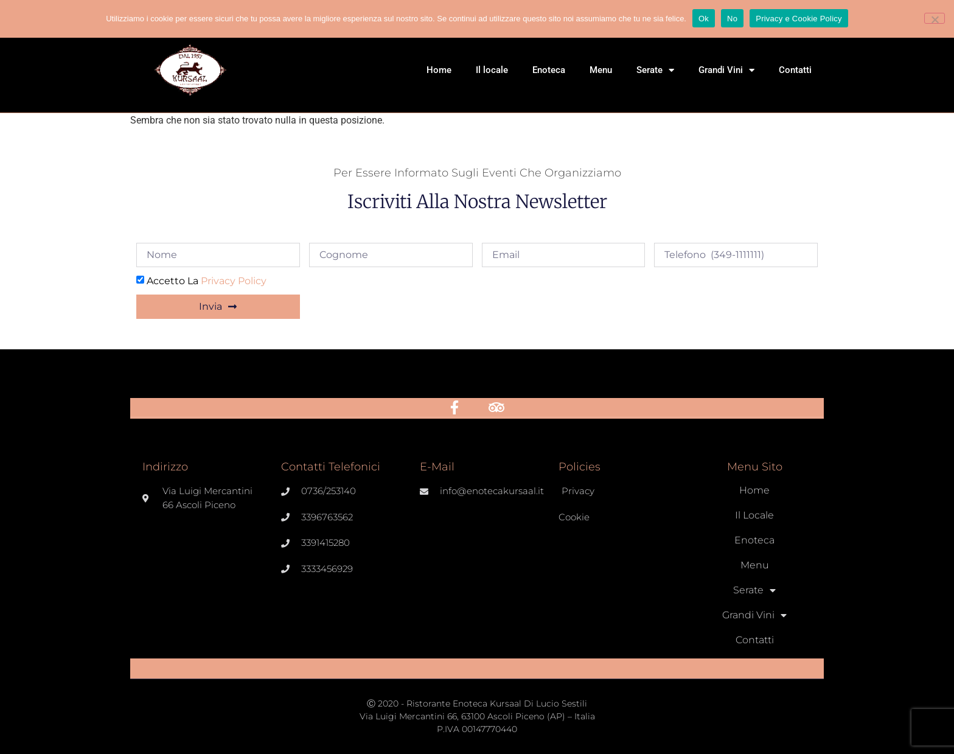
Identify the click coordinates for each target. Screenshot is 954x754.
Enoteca (548, 70)
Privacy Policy (233, 281)
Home (439, 70)
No (732, 18)
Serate (655, 70)
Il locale (492, 70)
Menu (601, 70)
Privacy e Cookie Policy (799, 18)
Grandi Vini (726, 70)
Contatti (795, 70)
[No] (934, 18)
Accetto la (206, 281)
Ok (703, 18)
